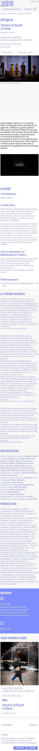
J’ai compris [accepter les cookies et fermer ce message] (20, 748)
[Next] (34, 86)
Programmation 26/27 (11, 8)
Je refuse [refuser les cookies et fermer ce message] (32, 748)
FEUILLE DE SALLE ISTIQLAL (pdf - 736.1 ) (20, 283)
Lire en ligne (8, 398)
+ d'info (19, 678)
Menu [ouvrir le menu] (34, 2)
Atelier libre (19, 208)
